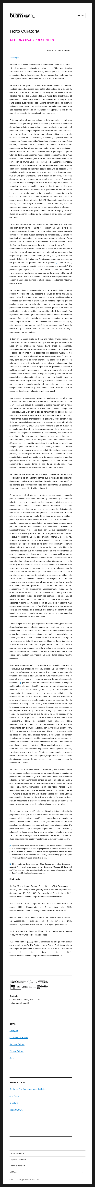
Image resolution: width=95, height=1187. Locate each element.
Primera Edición (17, 1051)
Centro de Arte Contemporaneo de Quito (27, 1089)
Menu (80, 16)
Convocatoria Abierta (19, 1037)
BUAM (12, 1180)
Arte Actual (14, 1096)
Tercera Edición (17, 1153)
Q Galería (14, 1103)
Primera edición (17, 1166)
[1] (57, 263)
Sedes (12, 1058)
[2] (20, 683)
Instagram (14, 1030)
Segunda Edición (17, 1044)
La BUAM (14, 1172)
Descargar (14, 58)
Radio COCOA (16, 1110)
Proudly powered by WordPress (27, 1180)
